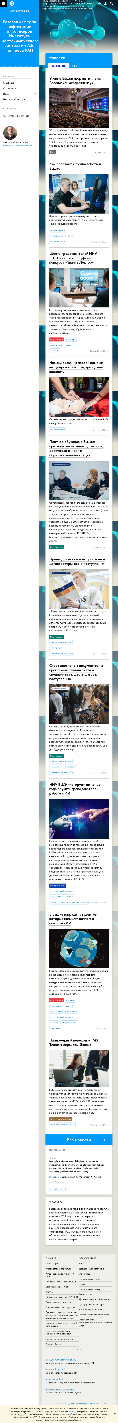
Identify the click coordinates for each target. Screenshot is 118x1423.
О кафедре (8, 82)
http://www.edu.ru (54, 1379)
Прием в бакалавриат (89, 1278)
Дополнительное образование (94, 1299)
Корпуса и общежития (56, 1286)
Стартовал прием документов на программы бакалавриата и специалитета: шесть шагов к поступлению (76, 672)
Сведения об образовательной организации (61, 1324)
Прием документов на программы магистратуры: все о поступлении (77, 561)
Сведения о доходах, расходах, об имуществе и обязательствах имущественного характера (61, 1315)
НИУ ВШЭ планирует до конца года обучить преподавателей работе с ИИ (74, 789)
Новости (57, 58)
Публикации (57, 1150)
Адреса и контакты (75, 1403)
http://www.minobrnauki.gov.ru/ (61, 1359)
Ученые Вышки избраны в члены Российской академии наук (75, 80)
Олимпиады (84, 1273)
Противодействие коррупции (60, 1307)
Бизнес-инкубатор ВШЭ (90, 1309)
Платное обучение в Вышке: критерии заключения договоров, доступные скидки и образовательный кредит (76, 448)
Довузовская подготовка (91, 1268)
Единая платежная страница (59, 1338)
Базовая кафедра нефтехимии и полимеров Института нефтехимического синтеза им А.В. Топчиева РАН (20, 36)
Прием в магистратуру (90, 1289)
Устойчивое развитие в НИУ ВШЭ (59, 1275)
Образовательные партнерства (94, 1314)
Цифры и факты (53, 1263)
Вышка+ (83, 1283)
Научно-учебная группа (15, 99)
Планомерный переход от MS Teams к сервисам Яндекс (73, 1042)
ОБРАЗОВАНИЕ (87, 1258)
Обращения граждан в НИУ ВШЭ (61, 1297)
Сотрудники (9, 88)
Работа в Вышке (53, 1343)
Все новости (79, 1140)
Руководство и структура (58, 1268)
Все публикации (57, 1188)
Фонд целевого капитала (58, 1302)
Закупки (49, 1291)
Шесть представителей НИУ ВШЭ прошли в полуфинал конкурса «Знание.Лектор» (73, 258)
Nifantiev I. (55, 1176)
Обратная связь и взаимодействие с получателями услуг (95, 1322)
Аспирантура (85, 1294)
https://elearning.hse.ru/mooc (60, 1389)
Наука (6, 93)
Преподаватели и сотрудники (60, 1281)
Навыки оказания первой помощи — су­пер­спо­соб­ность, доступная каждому (76, 367)
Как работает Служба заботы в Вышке (75, 166)
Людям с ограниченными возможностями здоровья (58, 1332)
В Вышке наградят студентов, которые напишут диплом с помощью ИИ (73, 919)
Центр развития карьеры (91, 1304)
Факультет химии (19, 10)
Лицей (82, 1263)
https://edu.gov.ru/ (55, 1369)
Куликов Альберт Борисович (17, 145)
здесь (72, 1411)
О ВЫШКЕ (50, 1258)
